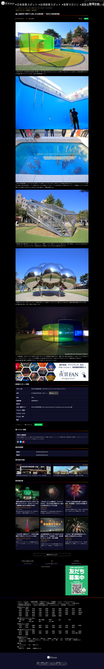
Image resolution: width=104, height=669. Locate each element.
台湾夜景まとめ (32, 641)
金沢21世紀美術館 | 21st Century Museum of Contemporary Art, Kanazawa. (51, 407)
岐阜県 (26, 612)
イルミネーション (22, 639)
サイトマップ (72, 605)
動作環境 (64, 605)
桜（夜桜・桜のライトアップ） (71, 638)
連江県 (73, 627)
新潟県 (46, 610)
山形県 (53, 608)
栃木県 (73, 608)
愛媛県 (66, 614)
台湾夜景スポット (50, 4)
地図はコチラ (54, 393)
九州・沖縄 (51, 621)
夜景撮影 (49, 638)
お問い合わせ (76, 603)
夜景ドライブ (35, 644)
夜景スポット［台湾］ (24, 623)
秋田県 (46, 608)
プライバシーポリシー (69, 601)
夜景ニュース (35, 638)
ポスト (81, 18)
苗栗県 (40, 627)
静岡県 (33, 612)
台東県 (20, 627)
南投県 (33, 627)
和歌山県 (80, 612)
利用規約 (54, 601)
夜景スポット (21, 638)
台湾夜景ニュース (22, 641)
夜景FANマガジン (23, 637)
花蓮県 (53, 627)
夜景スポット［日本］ (24, 607)
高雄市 (73, 625)
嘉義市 (26, 634)
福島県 (60, 608)
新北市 (26, 625)
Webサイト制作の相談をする (41, 605)
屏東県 (80, 625)
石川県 (73, 610)
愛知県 (20, 612)
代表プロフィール (44, 601)
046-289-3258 (51, 662)
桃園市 (33, 625)
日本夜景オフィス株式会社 (48, 664)
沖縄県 (60, 615)
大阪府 (46, 612)
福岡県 (80, 614)
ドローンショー (46, 639)
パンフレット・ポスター (64, 603)
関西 (20, 621)
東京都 (20, 610)
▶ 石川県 (34, 10)
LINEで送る (38, 424)
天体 (53, 639)
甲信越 (50, 619)
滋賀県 (66, 612)
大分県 (40, 615)
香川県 (60, 614)
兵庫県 (60, 612)
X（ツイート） (28, 424)
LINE (86, 18)
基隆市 (40, 625)
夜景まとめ (43, 638)
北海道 (20, 608)
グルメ (61, 639)
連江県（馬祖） (75, 632)
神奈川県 (27, 610)
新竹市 (46, 625)
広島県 (40, 614)
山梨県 (53, 610)
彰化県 (26, 627)
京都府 (53, 612)
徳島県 (53, 614)
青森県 (26, 608)
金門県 (66, 627)
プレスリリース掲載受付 (38, 603)
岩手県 (33, 608)
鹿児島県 (54, 615)
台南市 (66, 625)
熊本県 (33, 615)
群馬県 (80, 608)
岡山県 (33, 614)
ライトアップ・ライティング (35, 639)
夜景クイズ (56, 638)
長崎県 (26, 615)
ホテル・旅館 (68, 639)
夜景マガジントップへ (52, 554)
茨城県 (66, 608)
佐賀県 (20, 615)
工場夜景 (28, 638)
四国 (40, 621)
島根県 (26, 614)
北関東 (30, 619)
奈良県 (73, 612)
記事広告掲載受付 (51, 603)
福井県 (80, 610)
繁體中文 (94, 3)
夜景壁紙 (28, 648)
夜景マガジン (71, 4)
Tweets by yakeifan (45, 566)
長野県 (60, 610)
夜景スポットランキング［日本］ (27, 618)
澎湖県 (60, 627)
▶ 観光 (28, 10)
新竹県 (53, 625)
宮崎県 (46, 615)
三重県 (40, 612)
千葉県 (40, 610)
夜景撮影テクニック (37, 648)
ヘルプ (60, 601)
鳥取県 (20, 614)
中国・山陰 (31, 621)
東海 (69, 619)
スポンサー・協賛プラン (24, 603)
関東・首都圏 (41, 619)
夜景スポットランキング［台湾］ (27, 629)
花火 (61, 638)
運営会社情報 (34, 601)
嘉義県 (26, 632)
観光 (57, 639)
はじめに (26, 601)
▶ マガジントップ (20, 10)
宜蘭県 (46, 627)
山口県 (46, 614)
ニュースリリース (54, 605)
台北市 (20, 625)
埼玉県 (33, 610)
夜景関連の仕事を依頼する (24, 605)
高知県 (73, 614)
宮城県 (40, 608)
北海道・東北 (21, 619)
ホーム (19, 601)
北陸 (59, 619)
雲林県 (20, 632)
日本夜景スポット (27, 4)
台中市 (60, 625)
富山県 (66, 610)
